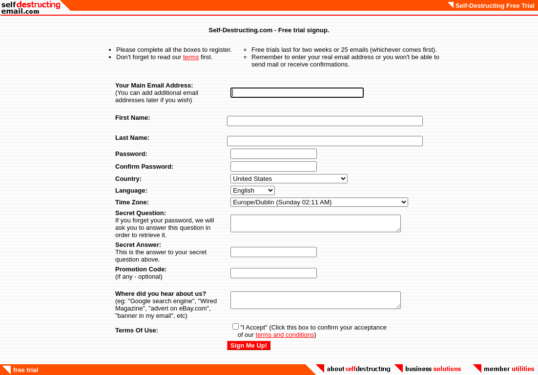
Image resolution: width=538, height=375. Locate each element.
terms (191, 57)
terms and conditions (285, 334)
